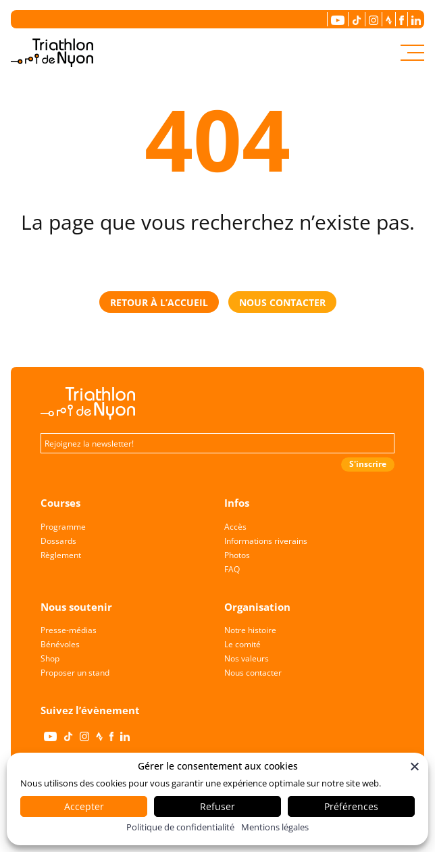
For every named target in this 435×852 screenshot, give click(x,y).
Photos (237, 555)
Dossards (58, 541)
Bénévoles (60, 644)
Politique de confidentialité (180, 827)
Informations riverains (265, 541)
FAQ (232, 569)
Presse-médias (69, 630)
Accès (235, 526)
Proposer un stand (75, 672)
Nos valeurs (246, 658)
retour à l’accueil (159, 302)
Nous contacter (253, 672)
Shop (50, 658)
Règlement (61, 555)
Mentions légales (275, 827)
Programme (63, 526)
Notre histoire (250, 630)
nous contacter (282, 302)
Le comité (242, 644)
